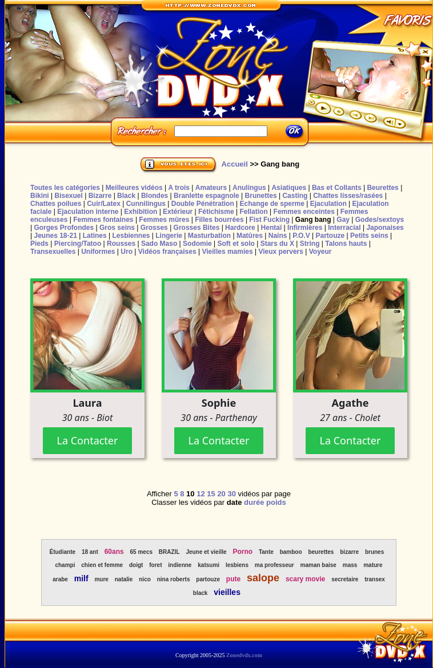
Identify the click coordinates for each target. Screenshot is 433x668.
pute (233, 579)
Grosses (154, 228)
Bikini (39, 196)
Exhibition (140, 212)
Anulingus (249, 188)
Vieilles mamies (227, 252)
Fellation (253, 212)
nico (145, 579)
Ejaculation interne (87, 212)
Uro (127, 252)
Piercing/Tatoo (77, 244)
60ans (114, 552)
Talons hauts (346, 244)
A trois (179, 188)
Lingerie (168, 236)
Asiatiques (288, 188)
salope (263, 578)
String (310, 244)
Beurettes (382, 188)
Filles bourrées (219, 220)
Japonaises (384, 228)
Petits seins (369, 236)
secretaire (344, 579)
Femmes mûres (164, 220)
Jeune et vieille (206, 552)
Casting (294, 196)
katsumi (208, 565)
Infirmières (304, 228)
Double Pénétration (202, 204)
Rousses (121, 244)
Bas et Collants (337, 188)
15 (211, 493)
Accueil (235, 164)
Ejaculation (328, 204)
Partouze (329, 236)
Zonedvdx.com (244, 655)
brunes (374, 552)
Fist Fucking (269, 220)
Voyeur (320, 252)
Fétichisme (216, 212)
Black (126, 196)
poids (276, 502)
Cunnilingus (146, 204)
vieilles (227, 592)
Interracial (344, 228)
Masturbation (209, 236)
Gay (343, 220)
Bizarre (100, 196)
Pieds (39, 244)
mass (350, 565)
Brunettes (261, 196)
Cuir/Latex (104, 204)
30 (231, 493)
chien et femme (102, 565)
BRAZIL (169, 552)
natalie (124, 579)
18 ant (90, 552)
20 (221, 493)
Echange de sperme (272, 204)
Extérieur (178, 212)
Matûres (249, 236)
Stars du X (277, 244)
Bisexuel (68, 196)
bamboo (291, 552)
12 (201, 493)
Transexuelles (52, 252)
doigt (136, 565)
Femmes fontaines (103, 220)
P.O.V (301, 236)
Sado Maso (159, 244)
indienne (179, 565)
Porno (242, 552)
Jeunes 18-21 (55, 236)
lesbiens (237, 565)
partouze (208, 579)
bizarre (349, 552)
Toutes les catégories (65, 188)
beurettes (321, 552)
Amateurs (211, 188)
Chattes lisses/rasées (348, 196)
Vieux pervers (280, 252)
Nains (277, 236)
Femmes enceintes (304, 212)
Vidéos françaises (167, 252)
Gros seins (117, 228)
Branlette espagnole (206, 196)
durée (254, 502)
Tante (266, 552)
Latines (95, 236)
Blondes (154, 196)
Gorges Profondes (64, 228)
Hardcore (240, 228)
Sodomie (197, 244)
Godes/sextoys (379, 220)
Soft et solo (236, 244)
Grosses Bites (197, 228)
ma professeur (274, 565)
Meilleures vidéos (134, 188)
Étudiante (63, 552)
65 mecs (141, 552)
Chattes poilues (55, 204)
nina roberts (173, 579)
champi (65, 565)
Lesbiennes (131, 236)
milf (81, 578)
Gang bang (313, 220)
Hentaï (271, 228)
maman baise (318, 565)
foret (155, 565)
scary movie (305, 579)
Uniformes (98, 252)
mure (101, 579)
